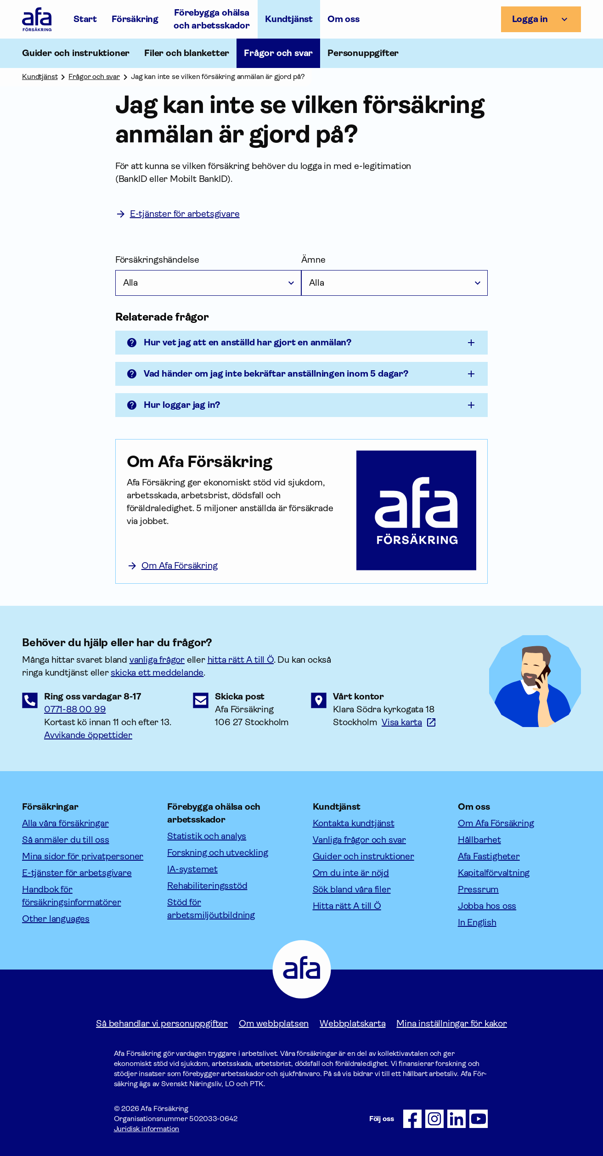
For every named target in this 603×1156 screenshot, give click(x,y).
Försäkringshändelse (157, 259)
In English (477, 922)
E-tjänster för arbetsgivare (77, 873)
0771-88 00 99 (75, 709)
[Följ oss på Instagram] (434, 1119)
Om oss (343, 19)
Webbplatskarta (352, 1023)
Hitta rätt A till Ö (347, 906)
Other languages (56, 919)
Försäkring (135, 19)
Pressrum (478, 889)
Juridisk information (147, 1128)
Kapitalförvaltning (494, 873)
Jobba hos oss (487, 906)
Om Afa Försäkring (496, 823)
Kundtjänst (289, 19)
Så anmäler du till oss (65, 840)
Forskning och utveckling (217, 852)
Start (85, 19)
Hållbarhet (479, 840)
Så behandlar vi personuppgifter (162, 1023)
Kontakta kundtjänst (353, 823)
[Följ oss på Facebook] (412, 1119)
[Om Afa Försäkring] (236, 462)
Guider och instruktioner (363, 856)
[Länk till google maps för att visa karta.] (409, 722)
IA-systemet (192, 869)
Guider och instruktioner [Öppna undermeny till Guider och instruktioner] (76, 53)
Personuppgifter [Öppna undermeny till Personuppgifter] (363, 53)
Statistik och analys (206, 836)
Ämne (313, 259)
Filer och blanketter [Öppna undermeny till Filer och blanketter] (186, 53)
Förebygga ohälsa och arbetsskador (212, 19)
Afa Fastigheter (489, 856)
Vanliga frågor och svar (359, 840)
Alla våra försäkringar (65, 823)
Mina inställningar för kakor (451, 1023)
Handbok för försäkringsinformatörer (71, 896)
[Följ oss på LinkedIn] (456, 1119)
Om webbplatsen (274, 1023)
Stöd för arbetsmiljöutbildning (211, 908)
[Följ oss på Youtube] (479, 1119)
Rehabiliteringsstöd (207, 885)
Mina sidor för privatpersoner (82, 856)
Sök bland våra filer (352, 889)
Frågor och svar (278, 53)
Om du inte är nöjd (351, 873)
